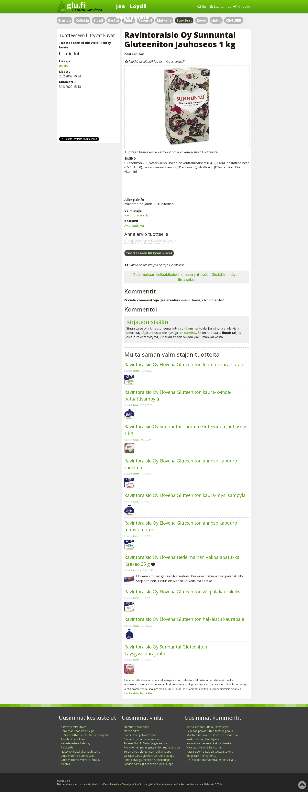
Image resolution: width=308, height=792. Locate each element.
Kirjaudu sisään (147, 322)
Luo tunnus (220, 6)
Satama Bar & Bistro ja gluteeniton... (147, 743)
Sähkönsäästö (185, 784)
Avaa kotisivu (134, 225)
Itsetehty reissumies (73, 727)
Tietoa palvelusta (66, 784)
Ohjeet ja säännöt (131, 784)
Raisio (136, 370)
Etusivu (64, 20)
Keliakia (82, 20)
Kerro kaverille (111, 784)
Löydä (138, 6)
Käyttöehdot (94, 784)
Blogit (98, 20)
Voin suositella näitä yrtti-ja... (204, 747)
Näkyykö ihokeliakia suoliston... (80, 751)
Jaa (120, 6)
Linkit (216, 20)
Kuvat (202, 20)
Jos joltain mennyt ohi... (201, 755)
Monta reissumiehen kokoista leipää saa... (212, 735)
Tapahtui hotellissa (73, 739)
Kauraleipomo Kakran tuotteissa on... (209, 751)
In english (148, 784)
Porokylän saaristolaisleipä (77, 731)
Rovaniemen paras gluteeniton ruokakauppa (152, 747)
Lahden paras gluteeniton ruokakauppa (148, 764)
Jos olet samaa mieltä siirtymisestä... (209, 743)
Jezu (135, 570)
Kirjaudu (241, 6)
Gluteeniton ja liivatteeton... (141, 735)
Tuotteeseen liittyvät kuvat (149, 253)
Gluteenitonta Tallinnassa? (77, 755)
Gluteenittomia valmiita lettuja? (80, 760)
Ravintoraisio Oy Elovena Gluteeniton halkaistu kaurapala (184, 619)
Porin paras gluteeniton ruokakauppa (147, 760)
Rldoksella (67, 747)
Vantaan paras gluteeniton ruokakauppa (149, 755)
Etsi (202, 6)
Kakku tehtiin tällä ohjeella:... (204, 739)
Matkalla (164, 20)
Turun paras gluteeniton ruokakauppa (147, 751)
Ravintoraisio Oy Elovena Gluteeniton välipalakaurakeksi (182, 592)
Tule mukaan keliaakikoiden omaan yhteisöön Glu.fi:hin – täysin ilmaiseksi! (186, 277)
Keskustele (132, 17)
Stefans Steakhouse (136, 727)
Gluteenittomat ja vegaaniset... (143, 739)
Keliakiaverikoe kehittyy (75, 743)
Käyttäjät (233, 20)
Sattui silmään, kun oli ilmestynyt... (208, 727)
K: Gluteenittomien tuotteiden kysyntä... (85, 735)
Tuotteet (184, 20)
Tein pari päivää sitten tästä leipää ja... (210, 731)
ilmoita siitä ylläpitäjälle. (138, 693)
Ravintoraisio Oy (136, 215)
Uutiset (82, 784)
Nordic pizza (131, 731)
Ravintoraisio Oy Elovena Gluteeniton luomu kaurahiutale (184, 364)
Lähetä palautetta (165, 784)
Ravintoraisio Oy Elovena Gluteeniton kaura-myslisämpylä (185, 495)
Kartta (113, 20)
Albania (65, 764)
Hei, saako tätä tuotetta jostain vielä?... (211, 760)
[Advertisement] (186, 185)
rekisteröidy (187, 333)
